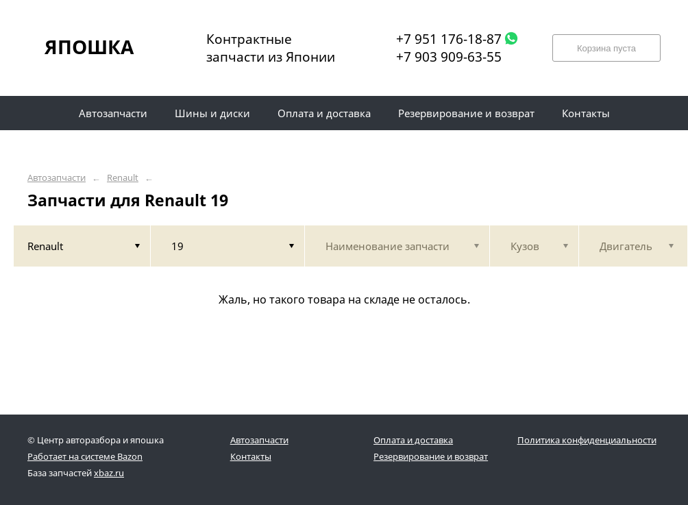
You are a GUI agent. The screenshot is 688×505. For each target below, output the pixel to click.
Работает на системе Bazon (85, 456)
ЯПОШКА (89, 47)
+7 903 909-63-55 (449, 57)
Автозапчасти (56, 177)
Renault (122, 177)
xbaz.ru (109, 473)
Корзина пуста (606, 48)
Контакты (250, 456)
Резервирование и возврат (430, 456)
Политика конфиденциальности (586, 440)
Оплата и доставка (413, 440)
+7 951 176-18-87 (449, 39)
